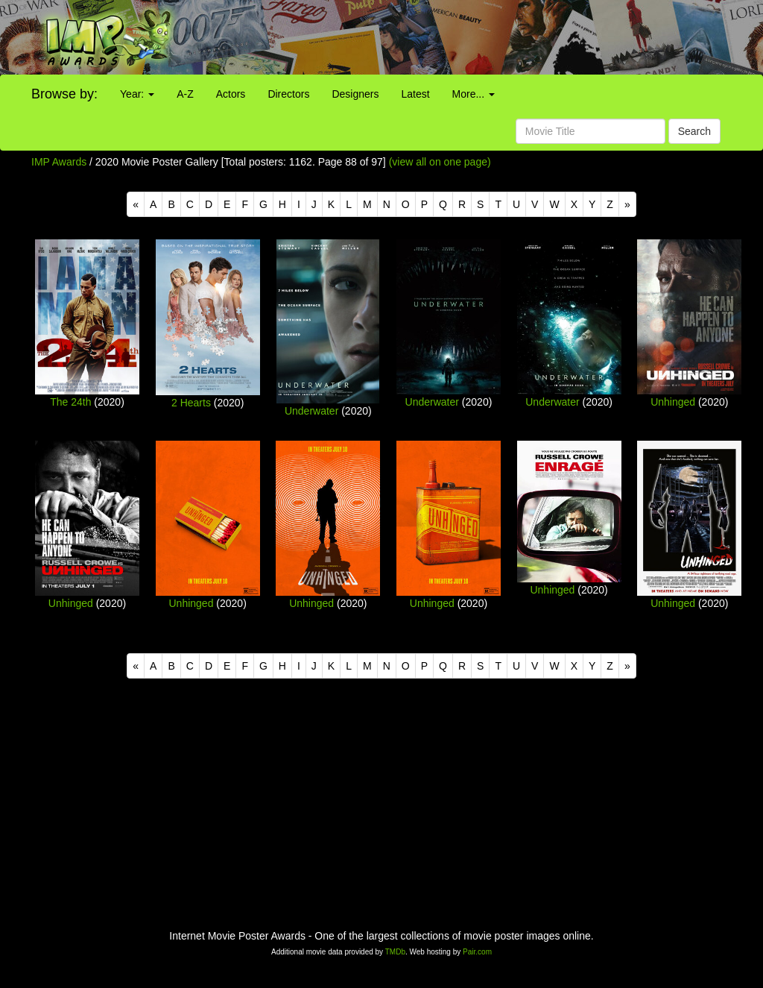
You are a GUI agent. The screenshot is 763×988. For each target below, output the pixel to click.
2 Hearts (191, 403)
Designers (355, 94)
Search (694, 131)
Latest (415, 94)
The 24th (70, 402)
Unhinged (672, 402)
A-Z (185, 94)
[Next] (627, 204)
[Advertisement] (477, 37)
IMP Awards (58, 162)
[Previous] (136, 204)
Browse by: (64, 93)
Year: (137, 94)
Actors (231, 94)
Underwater (311, 411)
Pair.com (477, 952)
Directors (288, 94)
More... (473, 94)
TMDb (395, 952)
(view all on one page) (440, 162)
